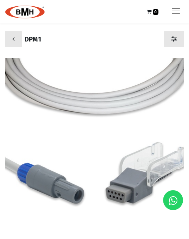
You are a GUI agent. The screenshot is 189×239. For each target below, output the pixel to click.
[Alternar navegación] (176, 12)
